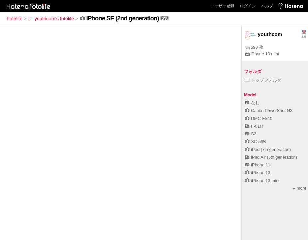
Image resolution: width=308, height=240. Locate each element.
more (299, 188)
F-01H (254, 126)
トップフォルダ (263, 80)
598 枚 (254, 47)
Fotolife (14, 18)
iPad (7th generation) (268, 149)
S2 (250, 133)
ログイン (248, 6)
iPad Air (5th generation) (271, 157)
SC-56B (255, 141)
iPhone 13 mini (262, 53)
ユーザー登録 (222, 6)
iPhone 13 (257, 172)
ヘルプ (267, 6)
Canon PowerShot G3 (269, 110)
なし (252, 102)
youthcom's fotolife (51, 18)
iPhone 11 (257, 164)
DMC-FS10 (258, 118)
